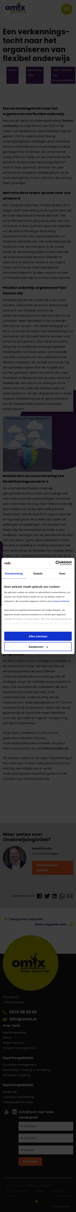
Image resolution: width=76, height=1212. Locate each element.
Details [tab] (38, 573)
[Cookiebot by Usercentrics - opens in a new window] (55, 563)
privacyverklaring (60, 601)
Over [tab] (62, 573)
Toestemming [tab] (14, 573)
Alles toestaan (38, 636)
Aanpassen (38, 646)
